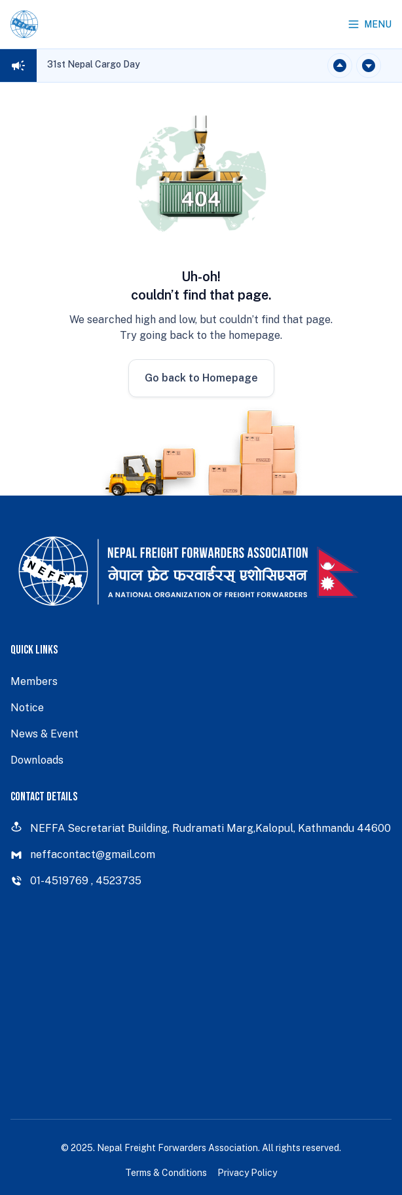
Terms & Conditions (166, 1172)
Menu (369, 24)
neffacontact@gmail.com (82, 854)
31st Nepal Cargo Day (93, 64)
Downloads (37, 760)
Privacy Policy (247, 1172)
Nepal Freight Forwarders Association (177, 1148)
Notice (27, 707)
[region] (93, 65)
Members (34, 681)
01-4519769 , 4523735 (75, 880)
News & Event (44, 734)
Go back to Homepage (201, 378)
